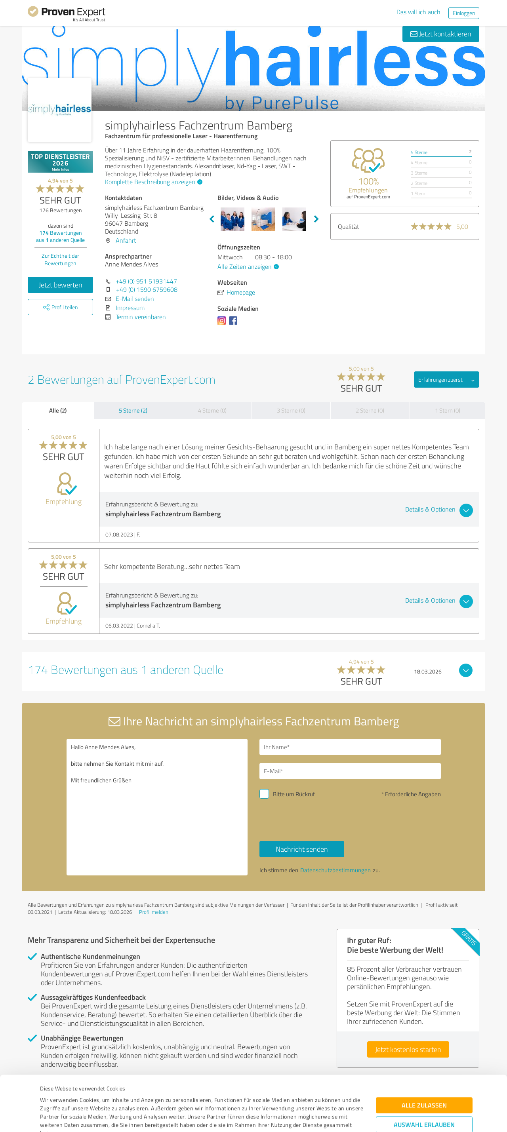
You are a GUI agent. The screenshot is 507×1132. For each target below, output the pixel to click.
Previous (211, 219)
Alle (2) (58, 410)
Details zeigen (309, 1117)
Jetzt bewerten (60, 284)
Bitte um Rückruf (294, 794)
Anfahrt (126, 240)
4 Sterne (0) (212, 410)
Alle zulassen (424, 1050)
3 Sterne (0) (291, 410)
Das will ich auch (418, 12)
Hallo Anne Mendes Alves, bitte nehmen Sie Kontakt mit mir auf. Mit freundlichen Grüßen (157, 807)
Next (316, 219)
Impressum (54, 1095)
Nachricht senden (302, 849)
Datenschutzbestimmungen (107, 1095)
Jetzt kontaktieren (440, 33)
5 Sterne (419, 152)
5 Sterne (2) (133, 410)
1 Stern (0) (447, 410)
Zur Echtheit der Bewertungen (60, 259)
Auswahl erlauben (424, 1069)
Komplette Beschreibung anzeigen (152, 181)
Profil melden (153, 911)
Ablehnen (424, 1094)
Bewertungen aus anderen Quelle (60, 236)
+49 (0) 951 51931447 (146, 281)
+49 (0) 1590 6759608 (146, 289)
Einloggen (464, 13)
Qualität (348, 226)
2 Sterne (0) (370, 410)
